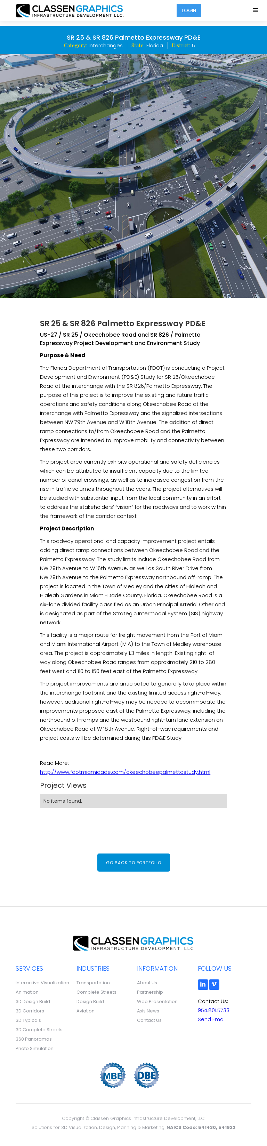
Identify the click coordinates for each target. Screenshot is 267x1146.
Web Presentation (157, 1001)
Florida (154, 45)
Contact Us (149, 1020)
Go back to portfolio (133, 863)
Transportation (93, 982)
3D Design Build (33, 1001)
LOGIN (189, 10)
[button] (256, 10)
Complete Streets (96, 992)
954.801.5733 (213, 1010)
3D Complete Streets (39, 1029)
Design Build (90, 1001)
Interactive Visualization (42, 982)
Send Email (212, 1019)
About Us (147, 982)
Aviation (85, 1011)
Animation (27, 992)
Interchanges (106, 45)
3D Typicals (28, 1020)
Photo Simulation (35, 1048)
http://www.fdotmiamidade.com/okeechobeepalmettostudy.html (125, 772)
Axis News (148, 1011)
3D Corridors (30, 1011)
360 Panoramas (34, 1039)
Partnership (150, 992)
